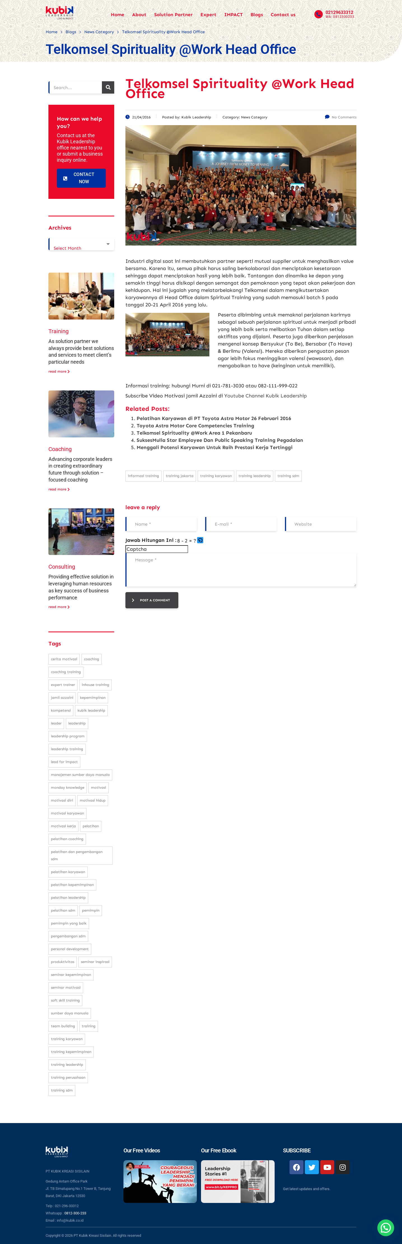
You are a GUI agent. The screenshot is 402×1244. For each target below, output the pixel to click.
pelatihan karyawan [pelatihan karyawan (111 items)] (68, 872)
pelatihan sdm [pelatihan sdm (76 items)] (63, 910)
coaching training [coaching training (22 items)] (66, 672)
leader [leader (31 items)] (56, 723)
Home (117, 14)
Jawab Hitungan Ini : (150, 540)
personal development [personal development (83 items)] (70, 949)
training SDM (288, 476)
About (139, 14)
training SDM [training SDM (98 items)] (62, 1090)
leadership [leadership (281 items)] (77, 723)
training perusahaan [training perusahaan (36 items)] (68, 1077)
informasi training (143, 476)
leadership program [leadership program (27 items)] (68, 736)
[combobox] (81, 244)
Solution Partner (173, 14)
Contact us (283, 14)
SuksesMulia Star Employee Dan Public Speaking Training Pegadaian (220, 440)
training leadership (255, 476)
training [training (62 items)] (88, 1026)
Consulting (61, 566)
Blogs (257, 14)
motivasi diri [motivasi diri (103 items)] (62, 800)
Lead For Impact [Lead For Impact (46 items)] (64, 762)
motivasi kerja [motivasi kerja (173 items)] (63, 826)
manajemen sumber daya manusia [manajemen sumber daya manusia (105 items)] (80, 775)
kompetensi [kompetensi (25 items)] (61, 710)
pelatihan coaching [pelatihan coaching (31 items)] (67, 839)
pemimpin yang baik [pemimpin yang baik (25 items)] (69, 923)
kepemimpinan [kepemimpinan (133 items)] (93, 697)
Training (58, 331)
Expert (208, 14)
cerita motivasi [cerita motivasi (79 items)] (64, 659)
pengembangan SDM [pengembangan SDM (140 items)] (68, 936)
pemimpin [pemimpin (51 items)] (90, 910)
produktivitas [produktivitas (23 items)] (62, 962)
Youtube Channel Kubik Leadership (265, 396)
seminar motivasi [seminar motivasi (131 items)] (66, 987)
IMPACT (233, 14)
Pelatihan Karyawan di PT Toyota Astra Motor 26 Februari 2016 (214, 418)
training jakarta (179, 476)
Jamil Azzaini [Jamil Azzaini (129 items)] (62, 697)
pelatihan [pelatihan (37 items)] (91, 826)
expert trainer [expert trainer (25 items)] (63, 685)
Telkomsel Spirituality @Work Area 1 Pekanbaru (194, 433)
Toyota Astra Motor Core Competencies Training (195, 426)
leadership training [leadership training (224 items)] (67, 749)
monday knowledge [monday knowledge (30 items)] (67, 787)
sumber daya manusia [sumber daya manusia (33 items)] (69, 1013)
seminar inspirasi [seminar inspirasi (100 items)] (95, 962)
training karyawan (216, 476)
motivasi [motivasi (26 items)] (98, 787)
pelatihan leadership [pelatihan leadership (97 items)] (68, 897)
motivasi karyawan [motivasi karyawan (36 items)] (67, 813)
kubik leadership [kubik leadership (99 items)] (91, 710)
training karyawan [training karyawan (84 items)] (67, 1039)
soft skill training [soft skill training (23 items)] (65, 1000)
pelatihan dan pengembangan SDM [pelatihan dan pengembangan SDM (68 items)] (76, 855)
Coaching (60, 449)
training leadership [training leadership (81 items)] (67, 1064)
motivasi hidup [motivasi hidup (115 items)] (93, 800)
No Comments (340, 117)
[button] (200, 540)
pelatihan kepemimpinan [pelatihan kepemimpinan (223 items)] (72, 885)
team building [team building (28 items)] (63, 1026)
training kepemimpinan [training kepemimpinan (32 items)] (71, 1052)
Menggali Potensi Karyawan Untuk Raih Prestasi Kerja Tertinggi (215, 447)
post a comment (151, 600)
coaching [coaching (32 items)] (91, 659)
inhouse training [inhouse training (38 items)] (95, 685)
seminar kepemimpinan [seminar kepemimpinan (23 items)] (71, 975)
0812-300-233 (75, 1213)
